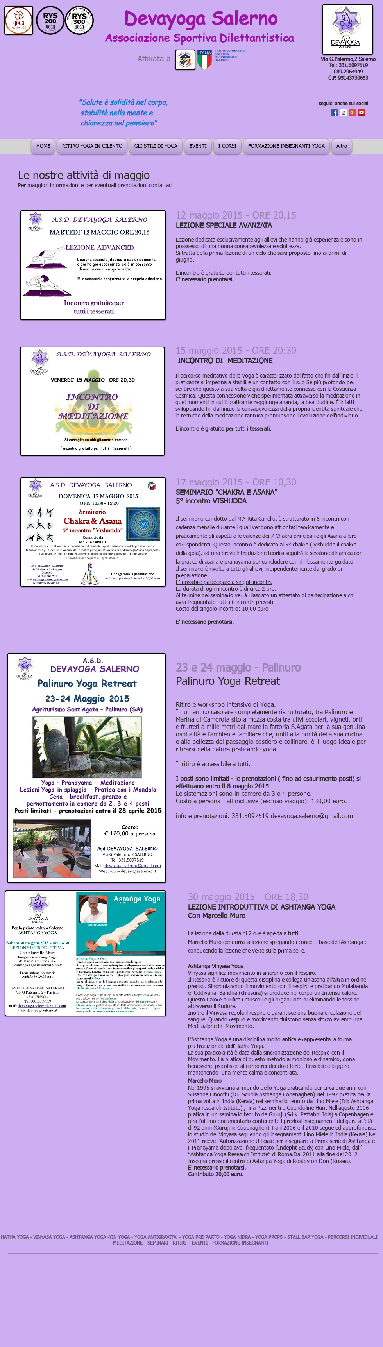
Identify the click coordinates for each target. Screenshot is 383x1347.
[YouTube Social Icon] (361, 112)
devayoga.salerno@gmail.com (312, 816)
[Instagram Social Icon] (343, 112)
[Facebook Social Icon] (334, 112)
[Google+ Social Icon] (352, 112)
